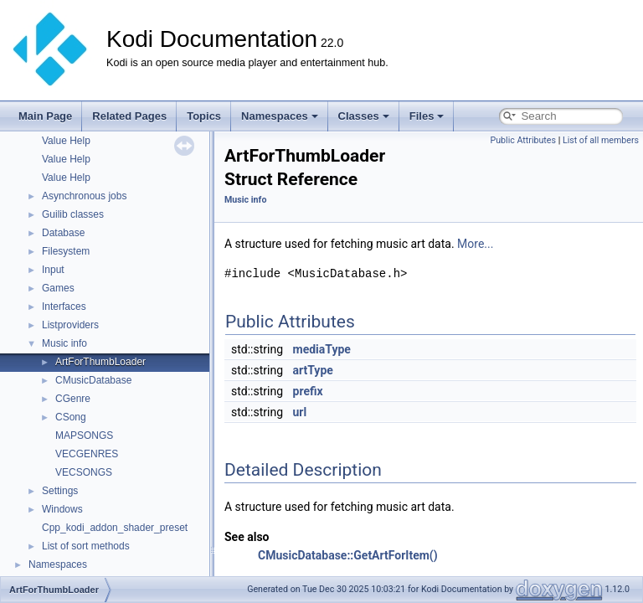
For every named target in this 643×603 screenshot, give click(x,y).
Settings (60, 491)
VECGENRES (86, 454)
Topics (204, 116)
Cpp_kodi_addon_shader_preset (115, 527)
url (300, 412)
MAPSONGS (84, 435)
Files (427, 116)
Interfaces (64, 306)
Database (63, 233)
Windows (62, 509)
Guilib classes (73, 214)
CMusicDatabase (93, 380)
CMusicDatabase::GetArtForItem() (348, 555)
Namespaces (279, 116)
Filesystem (66, 251)
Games (58, 288)
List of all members (601, 140)
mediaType (322, 349)
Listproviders (70, 325)
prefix (308, 391)
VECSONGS (83, 472)
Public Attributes (523, 140)
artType (313, 370)
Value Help (66, 141)
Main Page (45, 116)
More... (475, 243)
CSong (70, 417)
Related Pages (129, 116)
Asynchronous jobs (84, 196)
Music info (64, 343)
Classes (363, 116)
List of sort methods (86, 546)
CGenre (72, 399)
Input (53, 270)
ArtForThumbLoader (100, 362)
